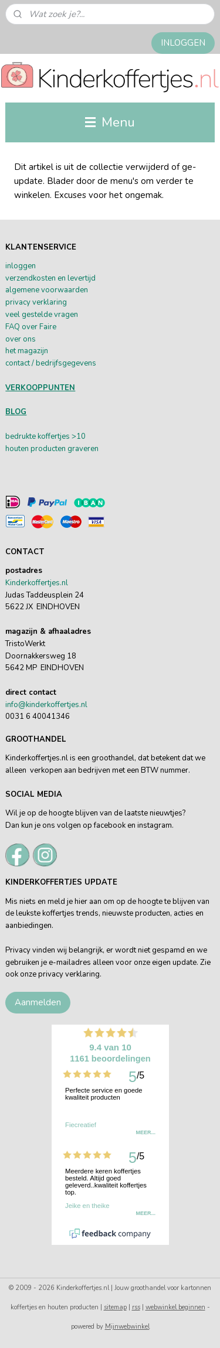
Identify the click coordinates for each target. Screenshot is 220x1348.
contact (17, 363)
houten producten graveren (52, 448)
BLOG (15, 412)
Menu (110, 122)
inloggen (20, 266)
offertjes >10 (63, 436)
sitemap (115, 1307)
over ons (20, 339)
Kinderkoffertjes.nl (36, 583)
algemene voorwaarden (46, 290)
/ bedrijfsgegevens (63, 363)
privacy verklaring (36, 302)
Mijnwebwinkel (127, 1326)
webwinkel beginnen (175, 1307)
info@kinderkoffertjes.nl (46, 704)
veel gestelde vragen (41, 314)
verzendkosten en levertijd (50, 278)
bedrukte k (23, 436)
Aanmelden (38, 1002)
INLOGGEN (183, 43)
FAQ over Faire (30, 327)
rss (136, 1307)
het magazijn (26, 351)
